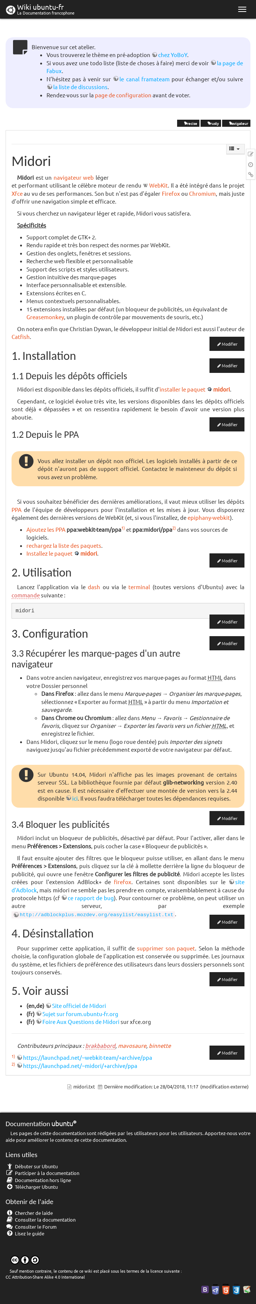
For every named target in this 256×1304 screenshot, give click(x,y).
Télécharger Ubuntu (32, 1187)
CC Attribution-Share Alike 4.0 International (45, 1277)
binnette (160, 1045)
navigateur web (74, 177)
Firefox (171, 193)
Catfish (21, 336)
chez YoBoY (172, 54)
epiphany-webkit (209, 517)
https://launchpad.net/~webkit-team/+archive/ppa (87, 1057)
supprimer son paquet (166, 948)
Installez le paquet (49, 553)
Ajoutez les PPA (45, 529)
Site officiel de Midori (79, 1005)
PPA (17, 509)
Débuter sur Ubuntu (32, 1166)
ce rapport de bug (90, 897)
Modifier (229, 344)
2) (174, 528)
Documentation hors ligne (38, 1180)
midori (221, 389)
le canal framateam (144, 78)
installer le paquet (182, 389)
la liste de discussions (80, 86)
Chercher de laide (29, 1213)
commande (26, 594)
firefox (122, 881)
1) (123, 528)
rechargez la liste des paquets (63, 545)
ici (75, 798)
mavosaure (132, 1045)
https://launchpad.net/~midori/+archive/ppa (80, 1065)
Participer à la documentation (42, 1173)
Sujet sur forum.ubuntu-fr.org (80, 1013)
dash (94, 586)
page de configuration (123, 94)
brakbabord (100, 1045)
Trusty (211, 123)
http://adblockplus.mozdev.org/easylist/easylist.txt (96, 915)
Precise (188, 123)
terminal (139, 586)
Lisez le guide (25, 1233)
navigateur (236, 123)
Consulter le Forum (31, 1226)
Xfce (17, 193)
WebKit (158, 185)
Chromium (202, 193)
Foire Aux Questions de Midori (80, 1021)
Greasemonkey (45, 316)
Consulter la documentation (41, 1219)
